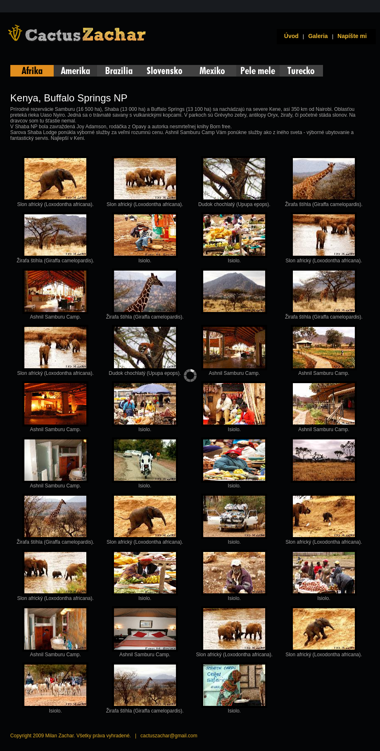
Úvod (290, 36)
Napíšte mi (352, 36)
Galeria (318, 36)
